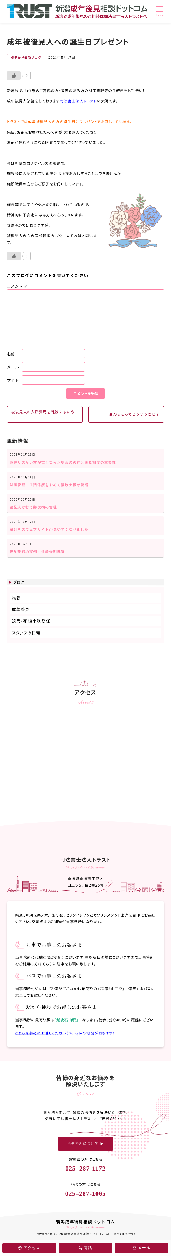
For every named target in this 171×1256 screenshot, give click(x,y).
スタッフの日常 (26, 639)
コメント (17, 286)
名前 (11, 353)
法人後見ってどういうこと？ (133, 414)
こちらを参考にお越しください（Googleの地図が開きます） (65, 1039)
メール (13, 366)
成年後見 (21, 615)
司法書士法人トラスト (78, 101)
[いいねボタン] (14, 75)
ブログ (19, 588)
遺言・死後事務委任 (31, 627)
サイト (13, 380)
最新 (16, 604)
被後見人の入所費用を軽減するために (43, 414)
